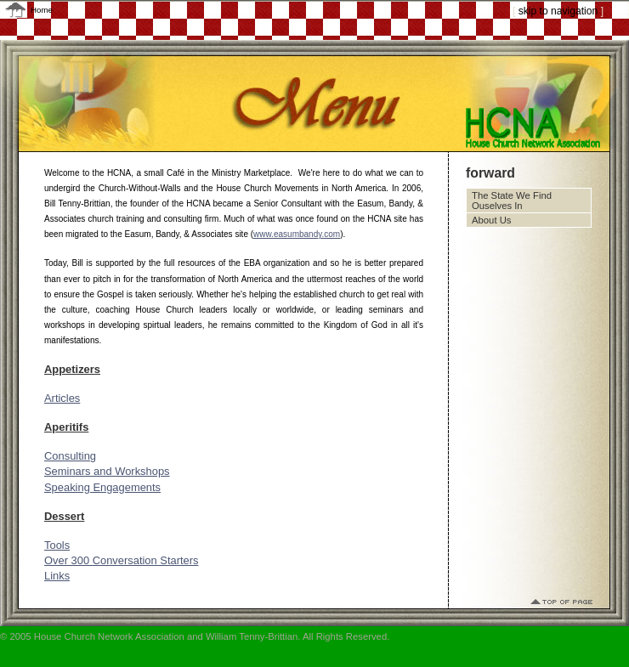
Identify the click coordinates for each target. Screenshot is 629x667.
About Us (491, 220)
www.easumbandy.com (296, 234)
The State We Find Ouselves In (512, 200)
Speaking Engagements (102, 487)
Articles (62, 398)
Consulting (70, 455)
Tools (57, 545)
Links (57, 575)
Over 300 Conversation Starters (121, 560)
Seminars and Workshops (107, 471)
